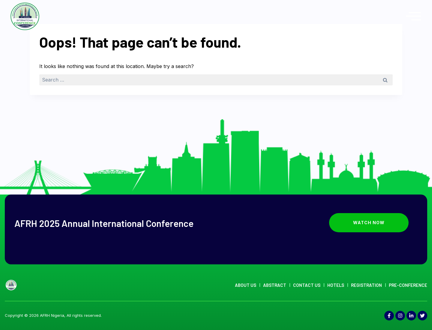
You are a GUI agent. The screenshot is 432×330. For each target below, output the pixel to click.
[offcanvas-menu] (413, 16)
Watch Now (381, 222)
